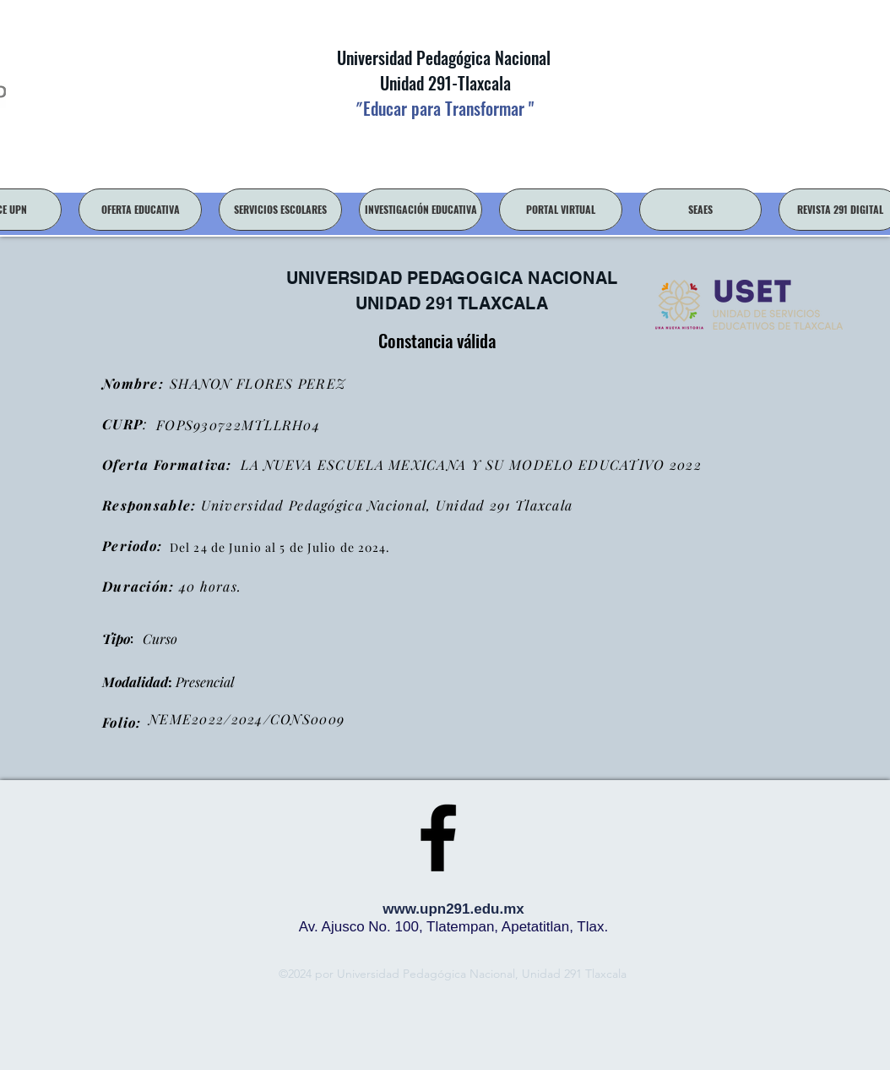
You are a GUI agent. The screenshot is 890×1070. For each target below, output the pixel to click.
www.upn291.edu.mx (453, 909)
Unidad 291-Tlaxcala (443, 83)
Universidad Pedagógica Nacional (444, 57)
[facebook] (438, 837)
